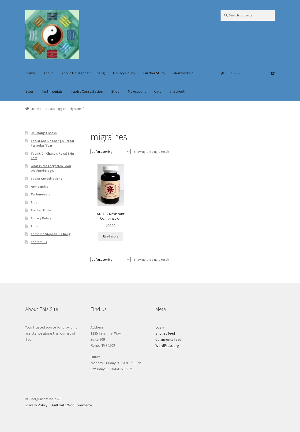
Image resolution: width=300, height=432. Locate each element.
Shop (115, 91)
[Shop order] (110, 151)
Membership (183, 73)
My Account (137, 91)
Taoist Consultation (87, 91)
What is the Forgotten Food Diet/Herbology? (51, 168)
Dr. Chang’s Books (44, 133)
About (48, 73)
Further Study (154, 73)
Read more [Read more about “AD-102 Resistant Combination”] (110, 236)
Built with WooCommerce (71, 405)
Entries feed (165, 333)
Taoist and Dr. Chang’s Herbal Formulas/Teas (52, 143)
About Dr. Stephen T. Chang (83, 73)
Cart (157, 91)
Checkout (177, 91)
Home (30, 73)
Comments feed (168, 339)
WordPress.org (167, 345)
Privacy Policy (124, 73)
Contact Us (39, 242)
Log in (160, 327)
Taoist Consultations (46, 178)
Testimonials (52, 91)
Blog (29, 91)
